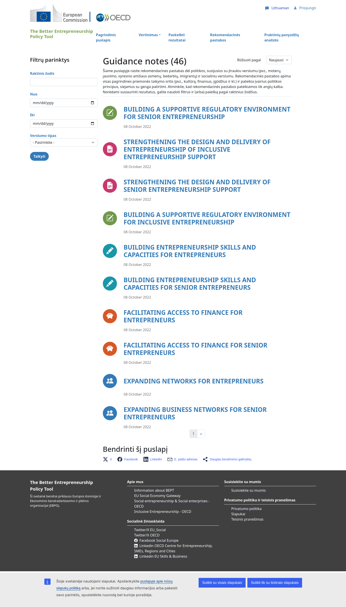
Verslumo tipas (43, 135)
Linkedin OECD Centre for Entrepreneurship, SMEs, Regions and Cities (173, 548)
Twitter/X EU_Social (150, 529)
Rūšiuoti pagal (249, 60)
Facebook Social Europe (159, 540)
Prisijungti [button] (307, 8)
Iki (32, 114)
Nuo (33, 94)
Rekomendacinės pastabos (225, 37)
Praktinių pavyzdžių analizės (281, 37)
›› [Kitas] (201, 433)
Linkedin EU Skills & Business (163, 556)
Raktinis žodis (42, 73)
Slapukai (238, 514)
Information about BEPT (154, 490)
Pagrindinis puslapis (106, 37)
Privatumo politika (246, 508)
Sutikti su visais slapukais (222, 583)
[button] (109, 459)
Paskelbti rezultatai (177, 37)
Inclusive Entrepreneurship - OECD (162, 511)
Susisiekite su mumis (248, 490)
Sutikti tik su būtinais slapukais (275, 583)
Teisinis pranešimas (247, 519)
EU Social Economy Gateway (157, 495)
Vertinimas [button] (148, 34)
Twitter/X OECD (147, 535)
